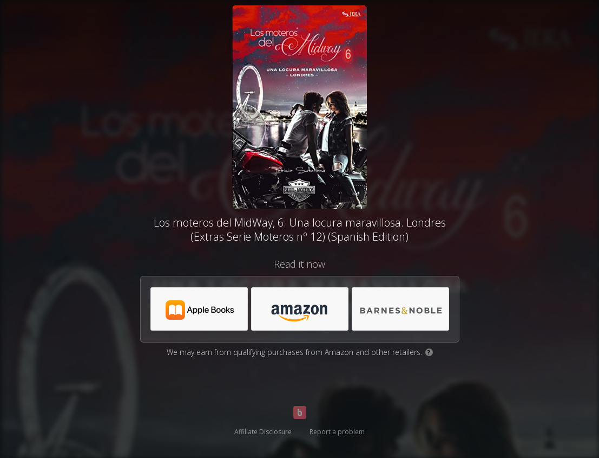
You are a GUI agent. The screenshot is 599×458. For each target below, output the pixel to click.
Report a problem (337, 431)
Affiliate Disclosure (263, 431)
